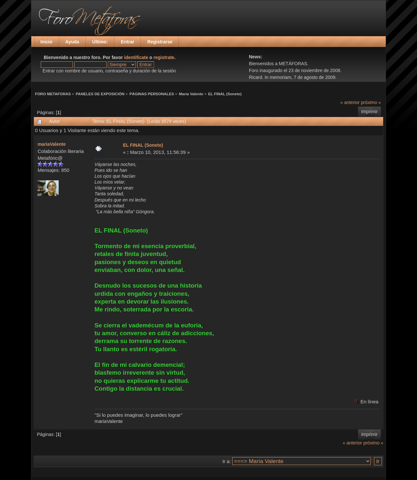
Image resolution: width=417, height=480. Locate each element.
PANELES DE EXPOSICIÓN (100, 94)
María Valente (191, 94)
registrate (163, 57)
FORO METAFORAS (53, 94)
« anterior (350, 102)
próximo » (371, 102)
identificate (136, 57)
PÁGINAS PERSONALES (151, 94)
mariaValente (51, 144)
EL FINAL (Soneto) (225, 94)
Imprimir (369, 111)
